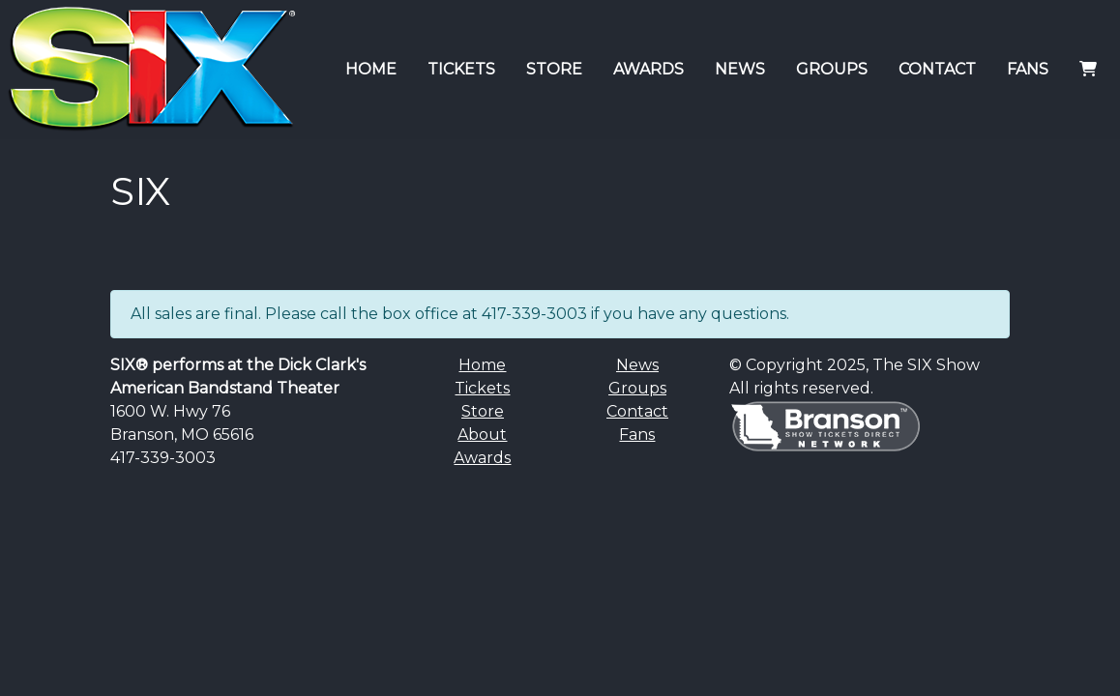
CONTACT (937, 69)
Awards (482, 458)
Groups (637, 388)
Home (482, 365)
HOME (371, 69)
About (482, 434)
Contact (637, 411)
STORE (554, 69)
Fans (637, 434)
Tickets (482, 388)
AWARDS (648, 69)
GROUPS (832, 69)
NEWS (740, 69)
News (637, 365)
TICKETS (461, 69)
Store (482, 411)
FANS (1027, 69)
